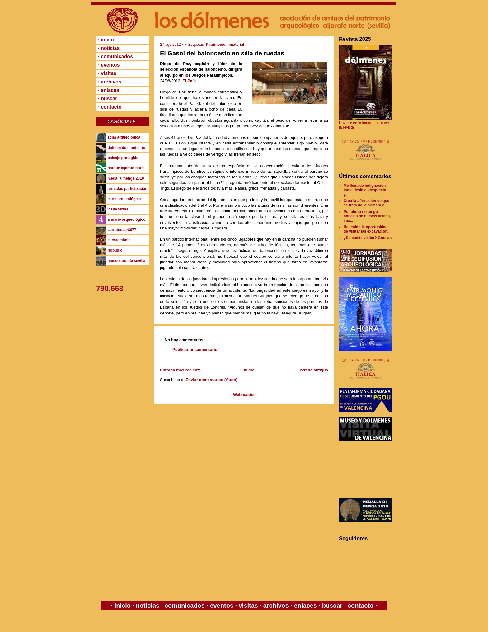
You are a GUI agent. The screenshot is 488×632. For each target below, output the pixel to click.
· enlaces (108, 90)
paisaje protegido (123, 158)
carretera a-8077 (122, 230)
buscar (332, 605)
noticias (147, 605)
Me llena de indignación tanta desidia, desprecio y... (365, 190)
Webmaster (244, 394)
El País (189, 80)
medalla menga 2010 (126, 178)
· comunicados (115, 56)
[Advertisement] (367, 469)
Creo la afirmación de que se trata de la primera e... (366, 203)
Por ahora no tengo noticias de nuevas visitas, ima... (367, 216)
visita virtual (118, 209)
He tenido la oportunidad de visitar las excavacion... (367, 229)
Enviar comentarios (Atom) (211, 379)
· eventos (109, 65)
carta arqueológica (124, 199)
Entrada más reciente (180, 370)
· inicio (106, 39)
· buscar (107, 98)
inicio (122, 605)
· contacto (110, 107)
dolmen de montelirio (126, 147)
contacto (359, 605)
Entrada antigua (313, 370)
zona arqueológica (124, 137)
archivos (275, 605)
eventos (221, 605)
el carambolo (119, 240)
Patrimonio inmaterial (225, 44)
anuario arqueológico (127, 219)
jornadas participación (128, 188)
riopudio (115, 250)
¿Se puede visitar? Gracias (368, 238)
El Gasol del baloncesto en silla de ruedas (222, 53)
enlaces (304, 605)
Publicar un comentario (194, 349)
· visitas (107, 73)
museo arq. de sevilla (126, 260)
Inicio (249, 370)
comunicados (184, 605)
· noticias (109, 48)
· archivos (109, 81)
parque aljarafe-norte (126, 168)
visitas (248, 605)
